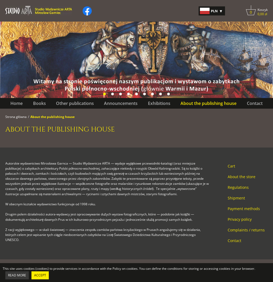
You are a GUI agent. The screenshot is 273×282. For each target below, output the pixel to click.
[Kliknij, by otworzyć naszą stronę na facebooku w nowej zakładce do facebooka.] (87, 10)
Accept (40, 275)
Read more (17, 275)
